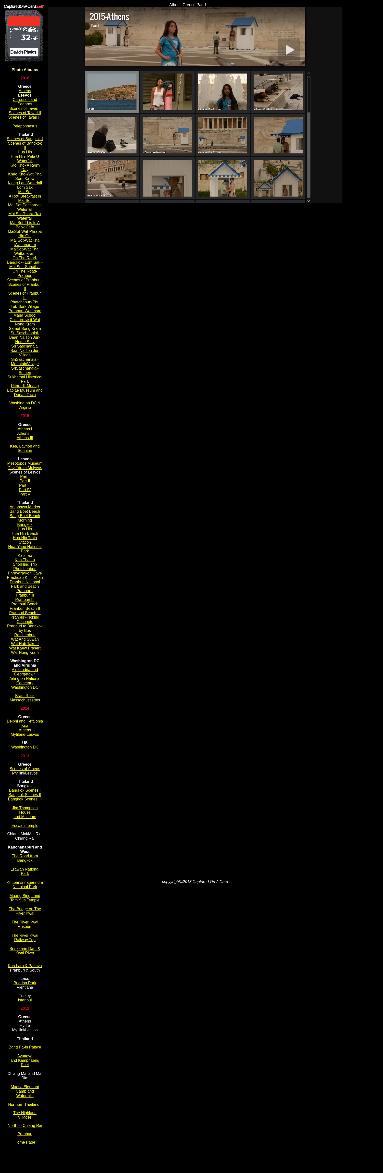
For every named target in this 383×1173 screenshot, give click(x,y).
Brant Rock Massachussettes (25, 698)
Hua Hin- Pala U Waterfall (25, 158)
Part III (25, 485)
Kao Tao (25, 555)
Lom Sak (25, 187)
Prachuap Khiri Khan (25, 577)
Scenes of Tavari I (24, 108)
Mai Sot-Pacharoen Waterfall (25, 207)
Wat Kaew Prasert (24, 648)
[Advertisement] (362, 76)
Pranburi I (24, 591)
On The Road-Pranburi (24, 273)
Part (24, 476)
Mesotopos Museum (24, 463)
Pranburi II (25, 595)
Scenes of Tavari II (25, 113)
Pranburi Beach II (25, 608)
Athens (25, 91)
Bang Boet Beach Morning (25, 518)
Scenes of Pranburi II (24, 286)
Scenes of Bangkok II (25, 145)
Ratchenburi (24, 635)
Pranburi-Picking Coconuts (25, 619)
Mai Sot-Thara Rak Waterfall (24, 216)
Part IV (25, 490)
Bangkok (24, 525)
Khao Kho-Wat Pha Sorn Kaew (24, 176)
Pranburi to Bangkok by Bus (25, 628)
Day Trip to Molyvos (25, 468)
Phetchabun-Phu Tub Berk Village (24, 304)
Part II (25, 481)
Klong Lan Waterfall (25, 183)
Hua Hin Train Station (25, 540)
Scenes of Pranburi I (25, 280)
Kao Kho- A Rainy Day (25, 167)
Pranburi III (24, 600)
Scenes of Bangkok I (25, 139)
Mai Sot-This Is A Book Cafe (25, 225)
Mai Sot (24, 192)
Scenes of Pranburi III (24, 295)
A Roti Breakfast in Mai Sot (25, 198)
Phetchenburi (24, 569)
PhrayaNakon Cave (25, 573)
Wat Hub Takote (25, 644)
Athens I (25, 429)
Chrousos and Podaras (25, 102)
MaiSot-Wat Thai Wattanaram (24, 251)
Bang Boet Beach (25, 511)
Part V (24, 494)
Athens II (25, 433)
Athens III (25, 438)
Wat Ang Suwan (25, 639)
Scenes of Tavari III (25, 117)
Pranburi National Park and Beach (25, 584)
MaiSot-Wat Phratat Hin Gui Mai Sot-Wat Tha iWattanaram (25, 238)
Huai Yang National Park (24, 549)
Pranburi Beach (24, 604)
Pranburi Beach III (24, 613)
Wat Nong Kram (25, 652)
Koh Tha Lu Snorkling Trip (25, 562)
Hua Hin (25, 152)
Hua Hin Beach (25, 533)
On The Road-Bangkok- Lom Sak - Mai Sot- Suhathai (25, 262)
